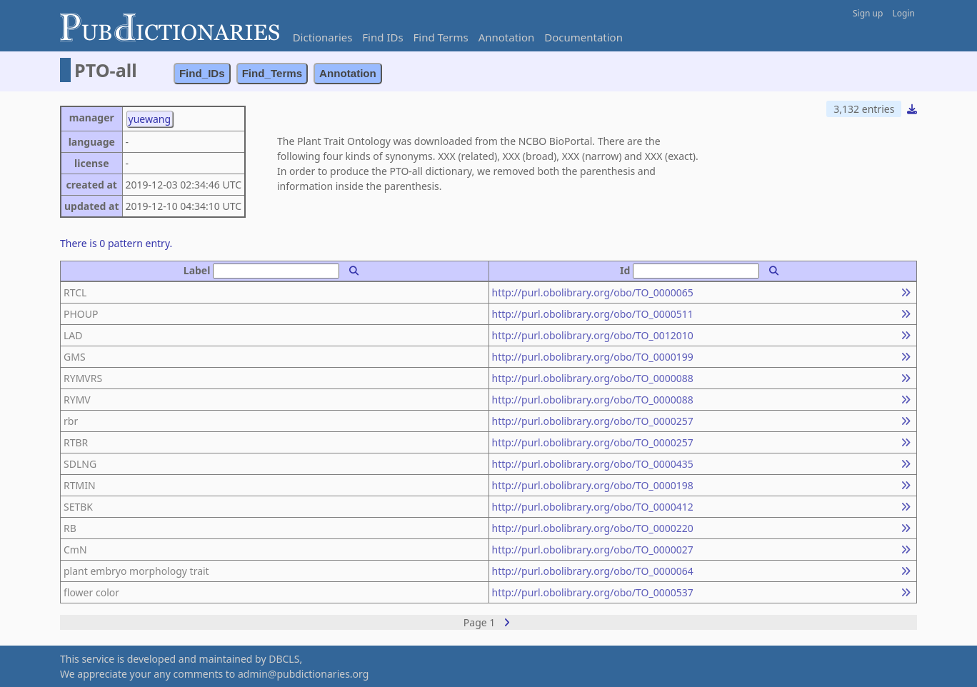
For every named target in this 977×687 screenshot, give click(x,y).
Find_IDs (202, 73)
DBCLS (284, 659)
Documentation (583, 37)
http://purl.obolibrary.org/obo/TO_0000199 (592, 356)
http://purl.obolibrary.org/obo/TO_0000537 (592, 592)
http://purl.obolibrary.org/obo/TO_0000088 (592, 378)
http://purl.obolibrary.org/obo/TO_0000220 (592, 528)
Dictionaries (323, 37)
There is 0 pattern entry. (116, 243)
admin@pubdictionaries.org (303, 674)
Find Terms (441, 37)
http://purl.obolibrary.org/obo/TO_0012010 (592, 335)
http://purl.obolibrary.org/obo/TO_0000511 (592, 314)
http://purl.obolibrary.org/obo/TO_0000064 (592, 571)
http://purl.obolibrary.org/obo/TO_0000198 (592, 485)
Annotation (507, 37)
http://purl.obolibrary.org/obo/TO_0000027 (592, 549)
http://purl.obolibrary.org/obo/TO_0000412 (592, 506)
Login (904, 13)
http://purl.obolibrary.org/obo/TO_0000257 (592, 421)
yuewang (150, 119)
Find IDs (382, 37)
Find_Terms (272, 73)
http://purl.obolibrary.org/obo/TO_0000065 (592, 292)
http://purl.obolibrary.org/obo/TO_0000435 (592, 464)
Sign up (868, 13)
